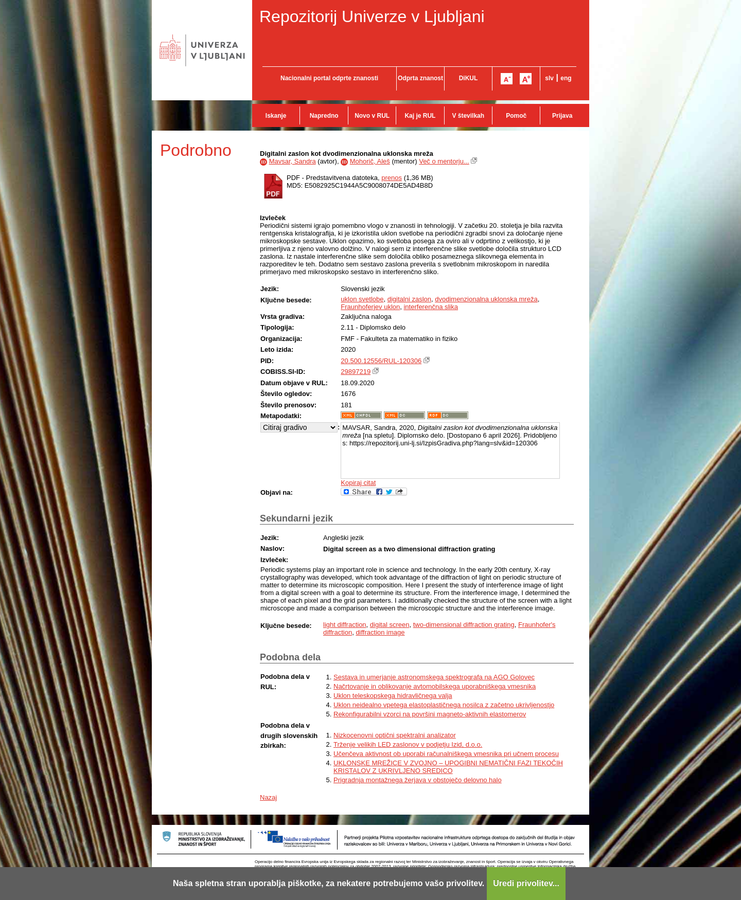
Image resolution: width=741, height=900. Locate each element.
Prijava (562, 115)
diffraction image (380, 632)
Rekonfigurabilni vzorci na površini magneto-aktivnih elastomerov (429, 714)
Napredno (324, 115)
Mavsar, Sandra (292, 161)
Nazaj (268, 797)
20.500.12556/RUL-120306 (381, 361)
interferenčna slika (430, 307)
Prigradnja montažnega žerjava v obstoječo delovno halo (417, 780)
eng (565, 78)
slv (549, 78)
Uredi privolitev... (526, 883)
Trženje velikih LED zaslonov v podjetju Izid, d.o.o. (407, 744)
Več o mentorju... (444, 161)
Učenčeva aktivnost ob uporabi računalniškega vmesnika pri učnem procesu (446, 754)
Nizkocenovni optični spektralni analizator (394, 735)
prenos (391, 178)
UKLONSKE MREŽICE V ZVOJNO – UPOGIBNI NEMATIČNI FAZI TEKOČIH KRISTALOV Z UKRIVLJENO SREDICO (448, 767)
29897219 (355, 371)
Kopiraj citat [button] (358, 483)
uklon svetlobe (362, 299)
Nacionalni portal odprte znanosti (329, 78)
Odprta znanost (420, 78)
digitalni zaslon (409, 299)
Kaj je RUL (419, 115)
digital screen (390, 624)
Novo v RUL (372, 115)
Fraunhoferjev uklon (370, 307)
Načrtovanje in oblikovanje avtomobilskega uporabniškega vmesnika (434, 686)
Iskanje (276, 115)
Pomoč (516, 115)
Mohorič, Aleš (370, 161)
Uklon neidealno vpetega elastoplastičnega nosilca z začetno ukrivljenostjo (443, 705)
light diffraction (344, 624)
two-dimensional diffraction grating (464, 624)
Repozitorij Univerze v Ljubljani (372, 16)
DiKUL (468, 78)
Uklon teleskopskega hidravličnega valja (392, 695)
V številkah (468, 115)
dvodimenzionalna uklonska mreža (486, 299)
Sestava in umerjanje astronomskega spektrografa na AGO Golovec (434, 677)
